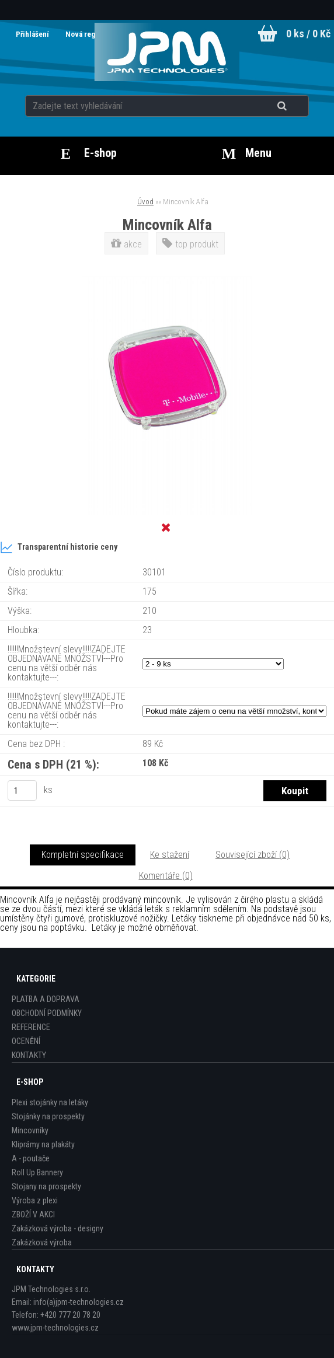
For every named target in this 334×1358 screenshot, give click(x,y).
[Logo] (167, 52)
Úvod (145, 201)
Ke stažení (169, 854)
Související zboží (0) (252, 854)
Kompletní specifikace (82, 854)
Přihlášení (33, 34)
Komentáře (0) (166, 875)
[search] (296, 106)
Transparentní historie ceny (58, 547)
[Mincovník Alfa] (167, 281)
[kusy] (22, 790)
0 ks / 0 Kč (308, 33)
